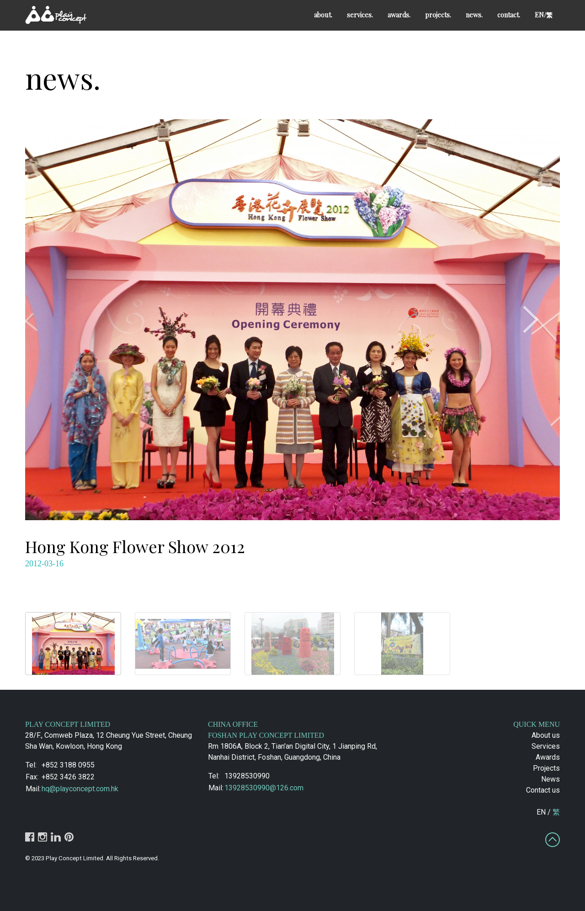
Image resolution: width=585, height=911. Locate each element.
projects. (438, 14)
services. (360, 14)
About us (546, 735)
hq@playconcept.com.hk (80, 788)
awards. (399, 14)
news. (474, 14)
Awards (548, 757)
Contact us (543, 790)
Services (546, 746)
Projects (546, 768)
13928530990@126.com (263, 787)
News (550, 779)
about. (323, 14)
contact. (508, 14)
